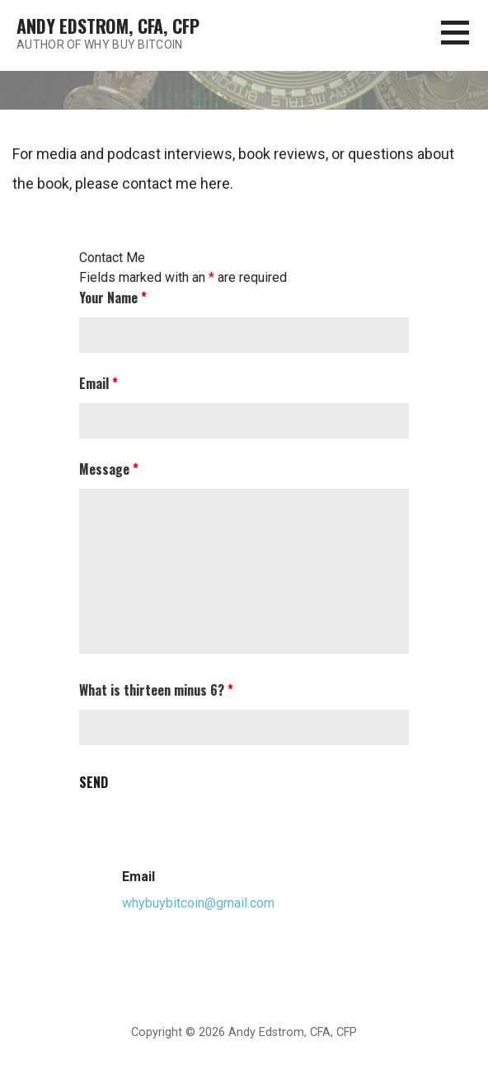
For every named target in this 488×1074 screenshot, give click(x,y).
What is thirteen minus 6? (156, 690)
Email (98, 383)
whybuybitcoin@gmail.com (198, 903)
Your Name (113, 297)
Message (108, 469)
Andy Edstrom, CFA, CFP (107, 25)
